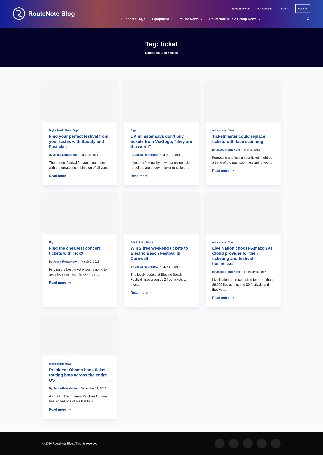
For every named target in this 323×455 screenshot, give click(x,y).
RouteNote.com (241, 8)
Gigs (75, 130)
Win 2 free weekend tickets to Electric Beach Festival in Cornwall (159, 253)
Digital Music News (60, 130)
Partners (284, 8)
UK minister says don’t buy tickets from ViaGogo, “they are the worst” (161, 141)
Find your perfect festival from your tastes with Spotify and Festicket (78, 141)
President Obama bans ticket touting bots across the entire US (78, 375)
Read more (60, 176)
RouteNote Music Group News (232, 19)
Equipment (160, 19)
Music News (189, 19)
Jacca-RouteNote (65, 154)
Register (303, 8)
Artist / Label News (223, 130)
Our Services (264, 8)
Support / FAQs (133, 19)
